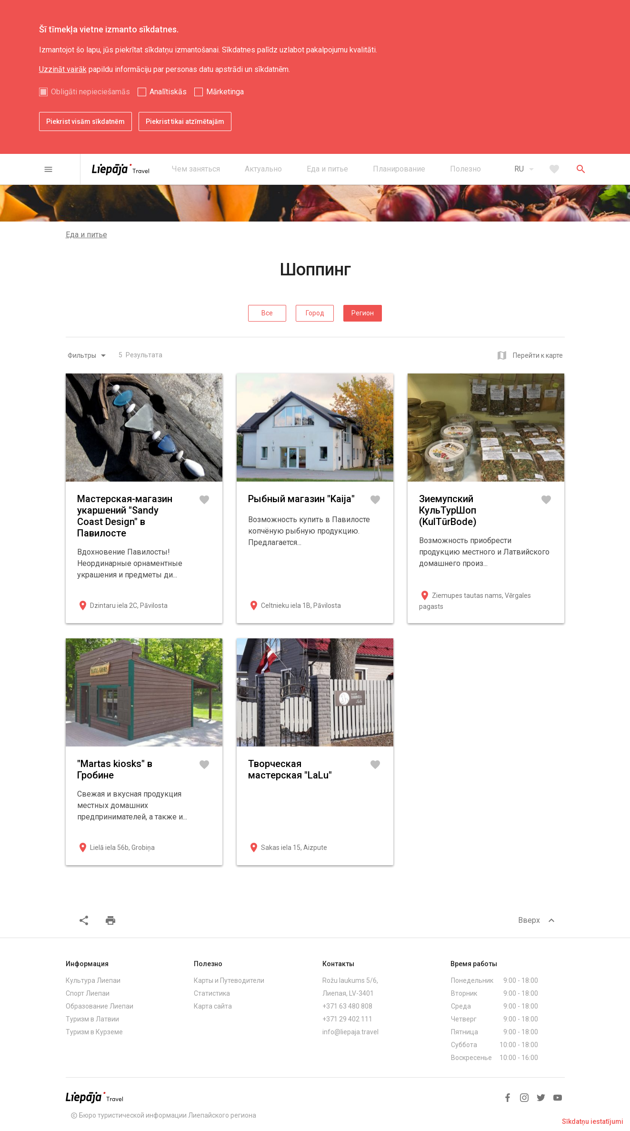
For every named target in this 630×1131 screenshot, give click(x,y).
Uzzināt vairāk (63, 69)
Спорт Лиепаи (88, 993)
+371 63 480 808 (347, 1006)
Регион (362, 313)
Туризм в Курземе (94, 1032)
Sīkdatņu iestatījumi (592, 1121)
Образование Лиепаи (99, 1006)
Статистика (212, 993)
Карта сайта (213, 1006)
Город (315, 313)
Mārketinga (225, 91)
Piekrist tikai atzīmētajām (185, 121)
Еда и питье (86, 234)
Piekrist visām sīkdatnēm (85, 121)
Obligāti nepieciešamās (90, 91)
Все (267, 313)
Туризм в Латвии (92, 1019)
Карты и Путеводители (229, 980)
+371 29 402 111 (347, 1019)
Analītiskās (168, 91)
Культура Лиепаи (93, 980)
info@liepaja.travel (350, 1032)
